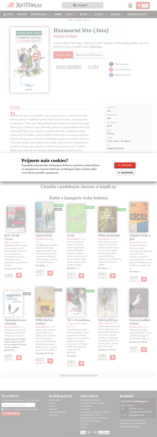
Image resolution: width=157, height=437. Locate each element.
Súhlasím (124, 165)
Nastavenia (125, 172)
